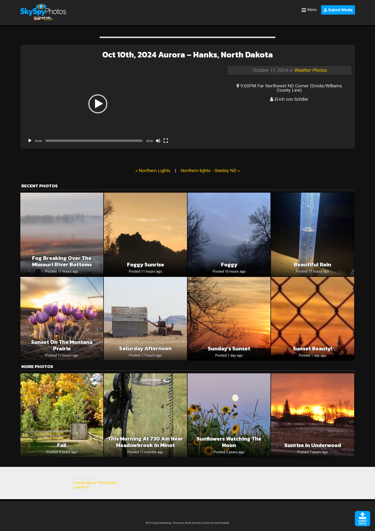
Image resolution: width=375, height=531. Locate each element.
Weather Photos (310, 70)
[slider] (94, 141)
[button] (97, 103)
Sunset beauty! (312, 348)
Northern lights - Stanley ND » (210, 170)
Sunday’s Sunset (229, 348)
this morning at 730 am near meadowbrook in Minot (145, 442)
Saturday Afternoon (145, 348)
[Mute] (158, 140)
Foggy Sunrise (145, 264)
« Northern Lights (152, 170)
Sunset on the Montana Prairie (62, 345)
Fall (61, 445)
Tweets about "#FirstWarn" (95, 483)
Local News (81, 487)
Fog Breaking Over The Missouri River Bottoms (62, 261)
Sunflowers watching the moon (229, 442)
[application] (98, 103)
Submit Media (338, 10)
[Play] (30, 140)
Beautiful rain (312, 264)
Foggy (229, 264)
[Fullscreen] (165, 140)
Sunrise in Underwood (312, 445)
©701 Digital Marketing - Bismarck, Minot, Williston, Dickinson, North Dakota (187, 523)
